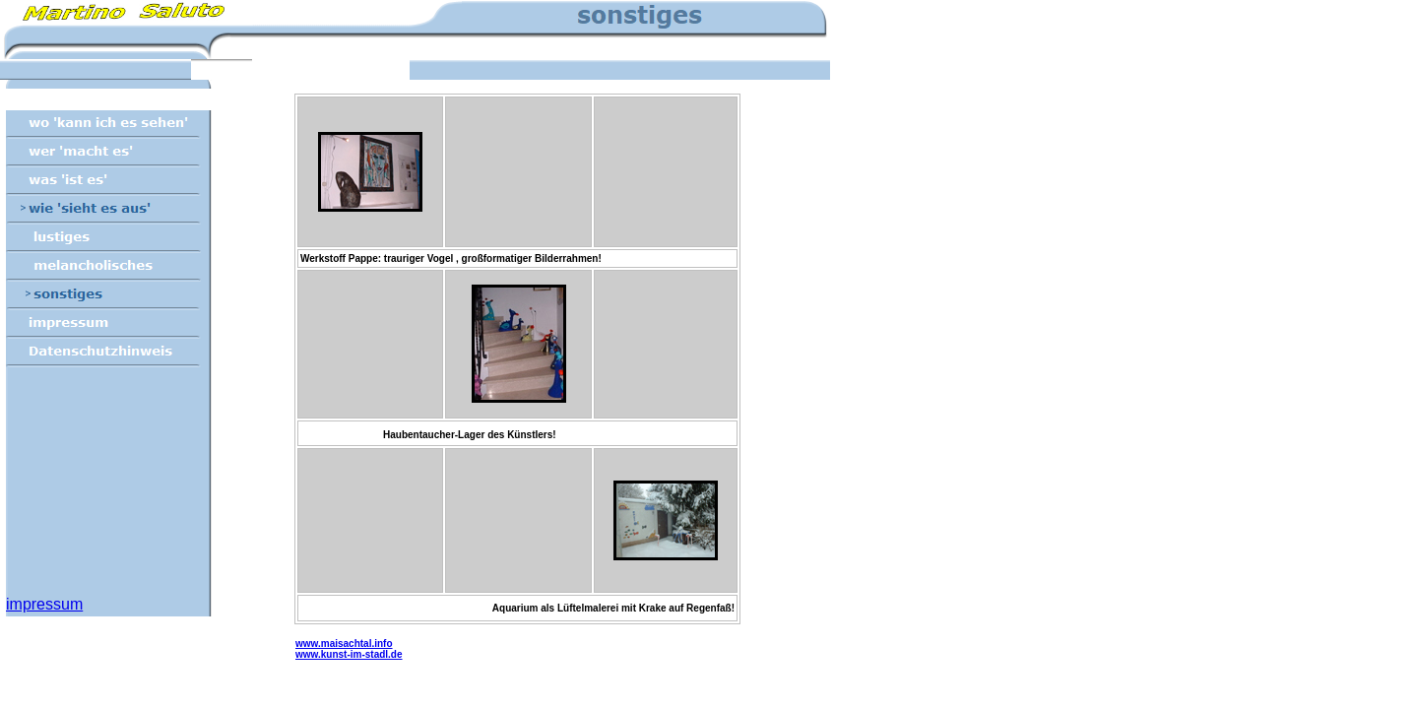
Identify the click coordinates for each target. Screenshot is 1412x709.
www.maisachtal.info (344, 643)
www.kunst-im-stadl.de (349, 654)
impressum (44, 604)
